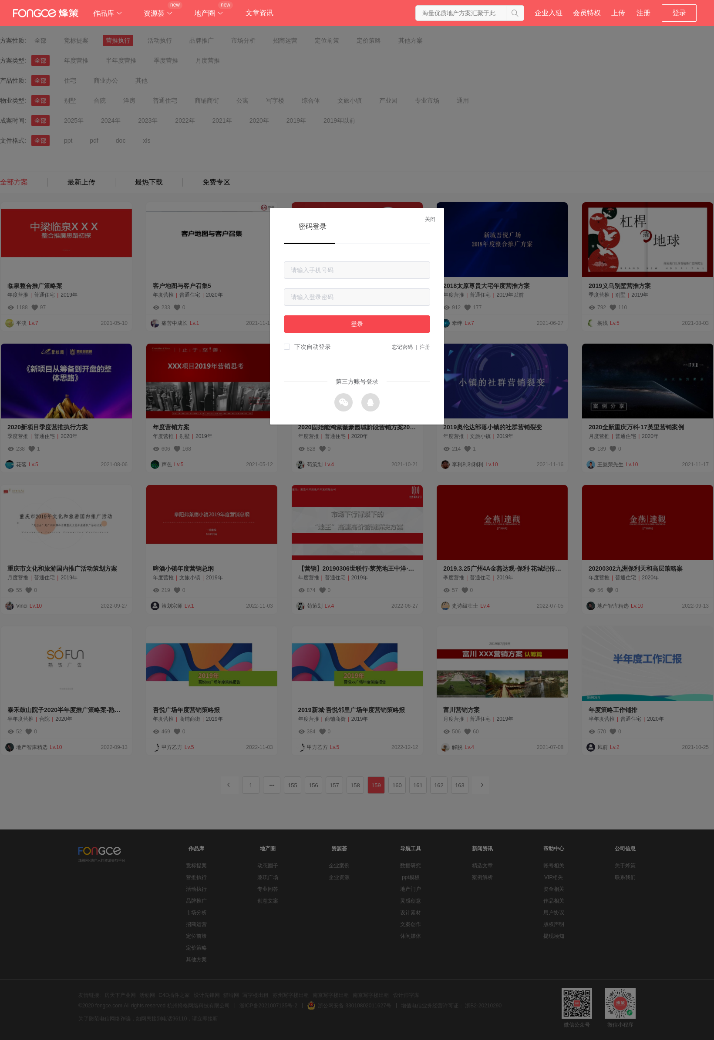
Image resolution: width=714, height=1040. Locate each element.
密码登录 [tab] (313, 226)
